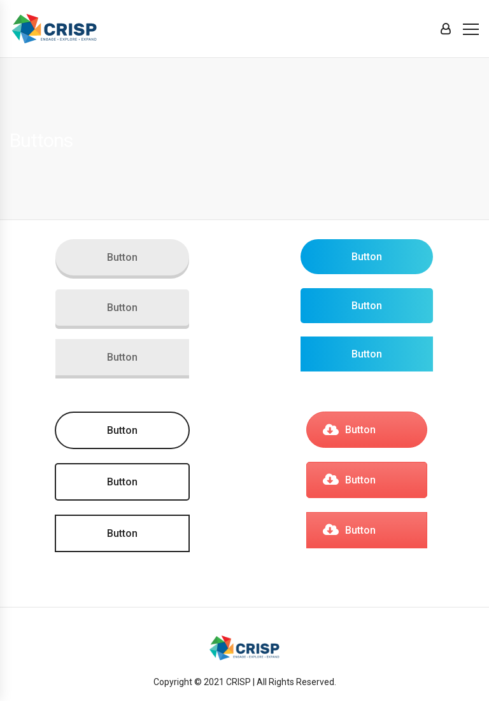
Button (122, 257)
